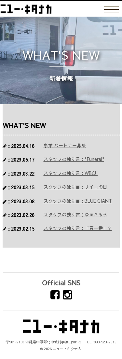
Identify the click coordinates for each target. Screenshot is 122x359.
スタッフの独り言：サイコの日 (75, 186)
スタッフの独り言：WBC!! (71, 173)
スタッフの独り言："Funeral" (74, 159)
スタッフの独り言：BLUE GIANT (78, 200)
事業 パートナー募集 (65, 145)
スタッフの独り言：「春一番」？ (78, 228)
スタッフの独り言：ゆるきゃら (75, 214)
